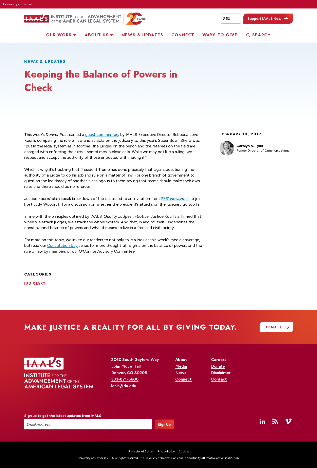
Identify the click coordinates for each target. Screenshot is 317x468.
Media (181, 366)
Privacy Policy (166, 451)
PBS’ (175, 198)
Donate (218, 366)
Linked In (262, 421)
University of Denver (18, 4)
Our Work (59, 35)
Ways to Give (220, 35)
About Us (97, 35)
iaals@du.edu (123, 385)
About (181, 359)
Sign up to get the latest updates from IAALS (62, 415)
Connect (182, 35)
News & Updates (142, 35)
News (180, 372)
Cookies (184, 451)
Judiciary (35, 283)
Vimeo (288, 421)
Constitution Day (62, 245)
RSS (275, 421)
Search (261, 35)
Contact (219, 379)
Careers (218, 359)
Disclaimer (221, 372)
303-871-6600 (124, 379)
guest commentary (102, 134)
